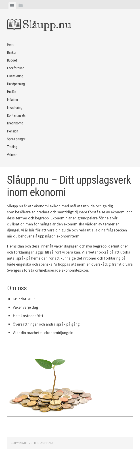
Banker (12, 52)
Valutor (12, 155)
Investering (14, 107)
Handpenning (16, 84)
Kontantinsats (16, 115)
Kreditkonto (15, 123)
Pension (12, 131)
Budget (12, 60)
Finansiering (15, 76)
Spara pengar (16, 139)
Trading (12, 147)
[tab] (12, 5)
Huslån (11, 92)
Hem (10, 45)
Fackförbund (15, 68)
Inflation (12, 100)
